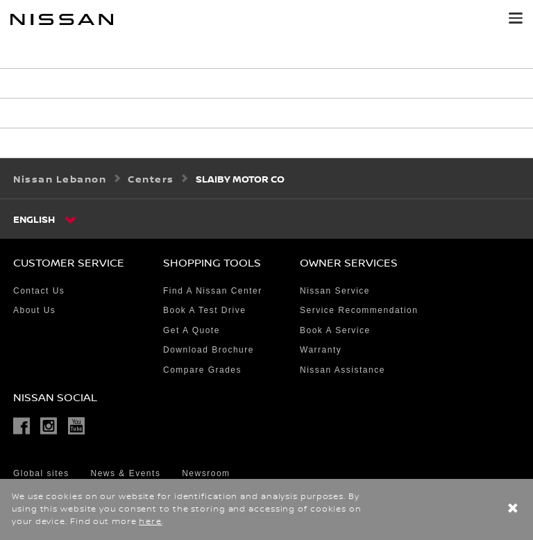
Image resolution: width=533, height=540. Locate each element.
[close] (513, 509)
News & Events (126, 473)
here (150, 521)
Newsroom (206, 473)
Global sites (41, 473)
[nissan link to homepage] (61, 19)
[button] (516, 18)
